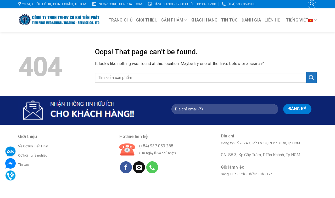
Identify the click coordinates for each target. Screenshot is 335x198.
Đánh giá (251, 20)
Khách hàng (204, 20)
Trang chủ (120, 20)
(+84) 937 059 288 (156, 145)
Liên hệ (272, 20)
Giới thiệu (147, 20)
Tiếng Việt (301, 20)
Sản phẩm (174, 20)
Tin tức (229, 20)
